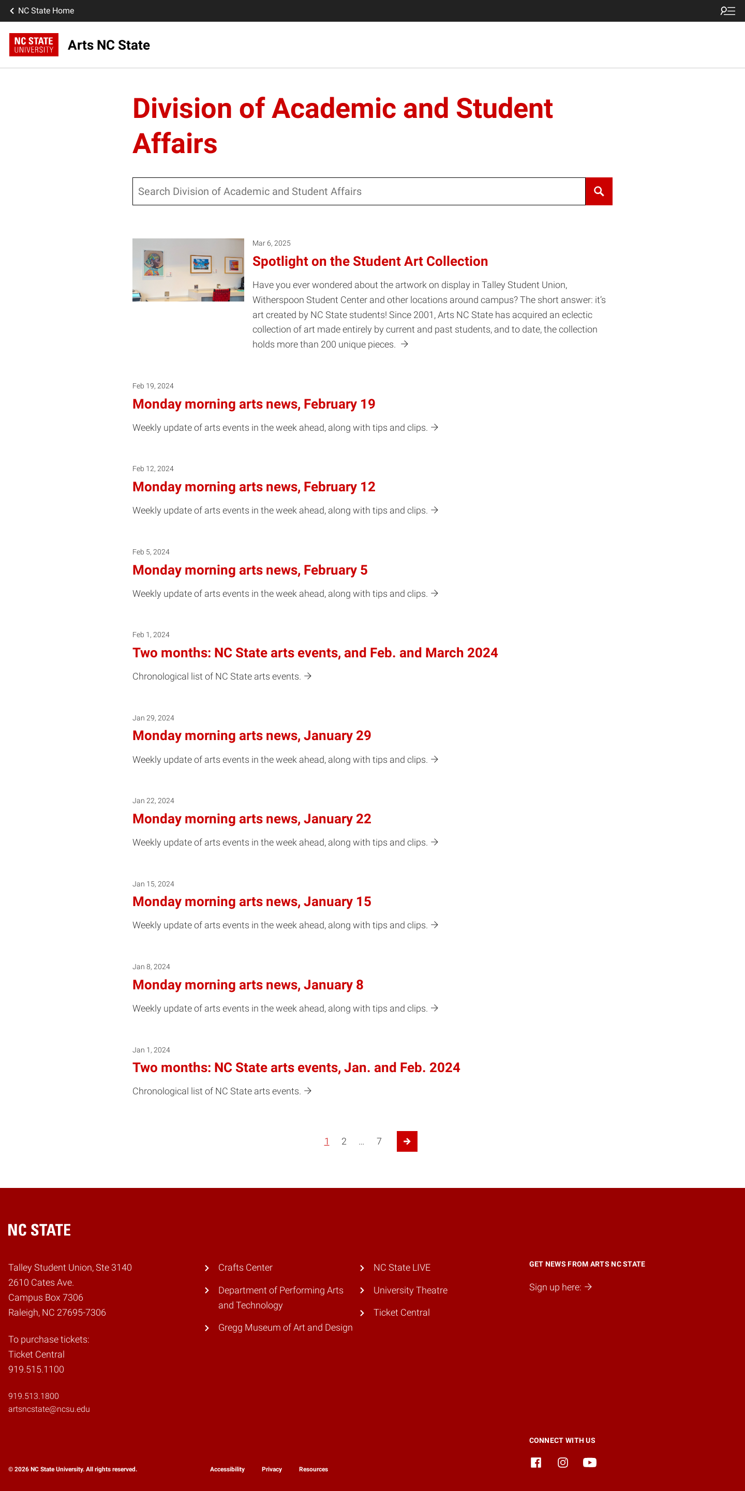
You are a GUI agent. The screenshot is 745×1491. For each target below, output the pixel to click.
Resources (313, 1469)
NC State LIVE (402, 1267)
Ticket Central (402, 1312)
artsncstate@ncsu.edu (49, 1409)
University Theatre (411, 1290)
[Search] (599, 191)
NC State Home (41, 11)
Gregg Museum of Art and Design (285, 1327)
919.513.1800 (33, 1396)
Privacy (272, 1469)
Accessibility (227, 1469)
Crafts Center (245, 1267)
